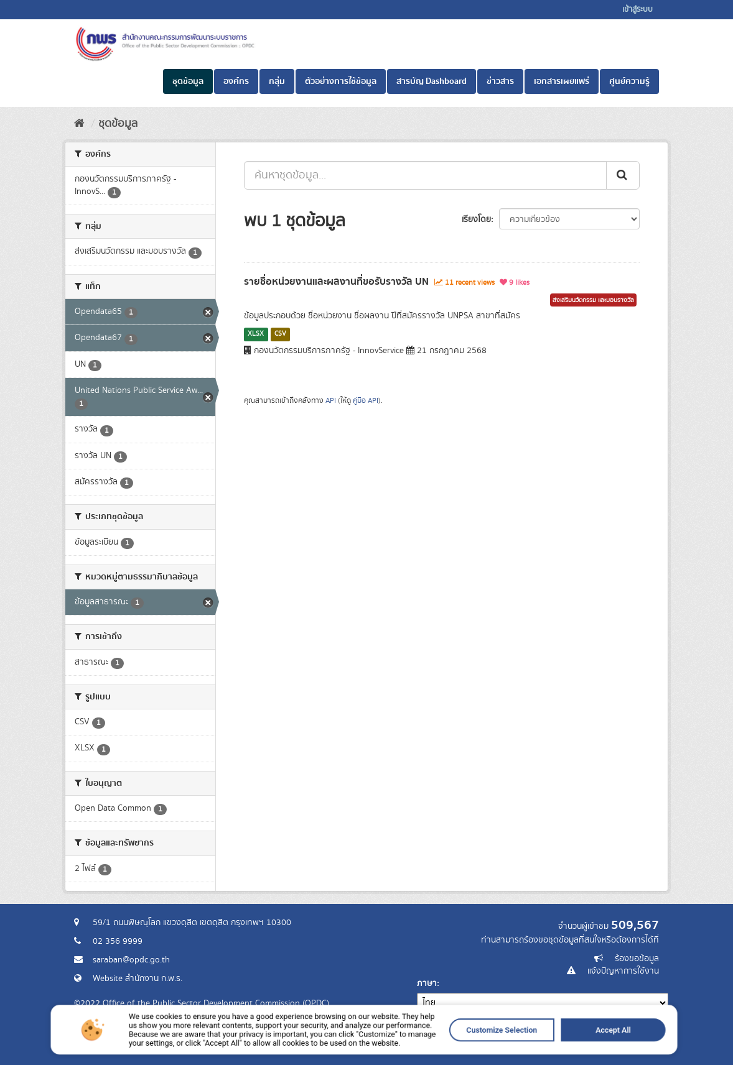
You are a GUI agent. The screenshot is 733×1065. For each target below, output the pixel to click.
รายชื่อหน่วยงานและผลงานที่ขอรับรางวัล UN (336, 282)
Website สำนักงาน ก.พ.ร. (137, 978)
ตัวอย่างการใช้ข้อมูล (340, 81)
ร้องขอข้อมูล (637, 958)
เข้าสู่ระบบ (637, 10)
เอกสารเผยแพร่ (561, 81)
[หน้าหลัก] (79, 124)
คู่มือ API (365, 400)
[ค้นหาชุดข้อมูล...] (425, 175)
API (330, 400)
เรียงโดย (476, 219)
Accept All (541, 1045)
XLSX (256, 334)
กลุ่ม (277, 81)
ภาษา (427, 983)
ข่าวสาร (500, 81)
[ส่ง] (623, 175)
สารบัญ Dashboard (431, 81)
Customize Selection (458, 1045)
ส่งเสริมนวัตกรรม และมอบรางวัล (593, 300)
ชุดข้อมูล (187, 81)
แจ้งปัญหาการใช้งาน (623, 971)
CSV (280, 334)
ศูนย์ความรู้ (629, 81)
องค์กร (236, 81)
